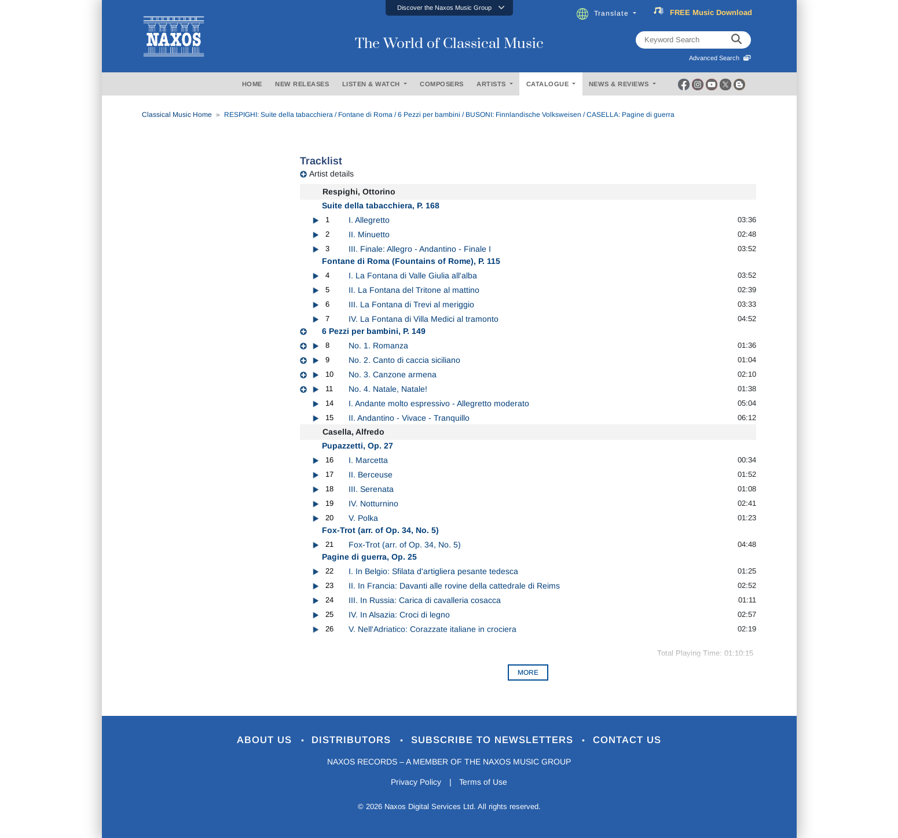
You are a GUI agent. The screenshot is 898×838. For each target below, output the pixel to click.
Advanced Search (720, 57)
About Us (265, 740)
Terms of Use (483, 782)
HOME (252, 83)
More (528, 672)
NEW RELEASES (302, 83)
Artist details (331, 173)
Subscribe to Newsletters (494, 740)
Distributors (352, 740)
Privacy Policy (415, 782)
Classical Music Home (177, 115)
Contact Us (627, 740)
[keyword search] (736, 40)
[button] (449, 8)
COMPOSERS (442, 83)
